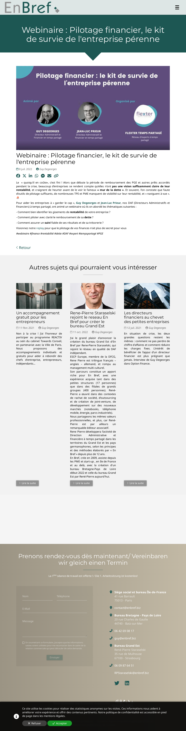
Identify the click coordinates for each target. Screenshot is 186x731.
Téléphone (63, 596)
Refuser (34, 723)
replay (40, 228)
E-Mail (26, 608)
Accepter (59, 723)
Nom (25, 596)
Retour (23, 247)
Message (28, 621)
